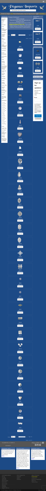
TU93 (38, 38)
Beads (18, 13)
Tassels (3, 126)
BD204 (20, 112)
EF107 (20, 335)
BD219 (20, 138)
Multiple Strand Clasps (4, 90)
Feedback (4, 486)
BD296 (20, 243)
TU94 (38, 25)
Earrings (29, 13)
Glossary (4, 485)
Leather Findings (3, 83)
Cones (3, 41)
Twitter (18, 478)
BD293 (20, 217)
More (3, 456)
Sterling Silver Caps (4, 105)
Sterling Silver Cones (4, 110)
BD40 (20, 283)
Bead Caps (3, 24)
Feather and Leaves (4, 71)
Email (35, 97)
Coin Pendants (3, 39)
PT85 (38, 67)
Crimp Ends (4, 50)
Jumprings (3, 78)
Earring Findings (3, 62)
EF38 (20, 427)
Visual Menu (42, 13)
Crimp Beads (4, 48)
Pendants (33, 13)
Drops (3, 59)
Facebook (19, 476)
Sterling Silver (4, 100)
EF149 (20, 375)
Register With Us (5, 488)
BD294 (20, 230)
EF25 (20, 401)
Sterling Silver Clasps (4, 108)
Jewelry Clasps (23, 13)
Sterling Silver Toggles (3, 112)
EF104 (20, 322)
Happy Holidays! (13, 17)
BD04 (20, 46)
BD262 (20, 151)
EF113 (20, 348)
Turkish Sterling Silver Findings (4, 132)
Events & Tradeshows (36, 479)
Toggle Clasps (4, 128)
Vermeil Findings (3, 136)
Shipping (4, 478)
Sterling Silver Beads (4, 103)
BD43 (20, 309)
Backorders (4, 482)
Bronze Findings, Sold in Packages (4, 29)
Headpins (3, 76)
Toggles (37, 13)
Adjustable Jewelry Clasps (4, 20)
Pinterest (19, 479)
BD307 (20, 270)
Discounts (4, 479)
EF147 (20, 362)
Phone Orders (5, 480)
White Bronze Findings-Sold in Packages (4, 139)
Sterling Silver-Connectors (4, 120)
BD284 (20, 191)
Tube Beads (4, 130)
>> (27, 35)
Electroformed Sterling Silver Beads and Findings (4, 67)
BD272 (20, 164)
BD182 (20, 59)
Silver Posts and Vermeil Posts (4, 97)
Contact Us (34, 478)
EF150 (20, 388)
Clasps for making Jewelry (3, 35)
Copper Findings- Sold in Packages (4, 45)
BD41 (20, 296)
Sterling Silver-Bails (4, 118)
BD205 (20, 125)
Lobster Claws (4, 85)
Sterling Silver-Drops (4, 123)
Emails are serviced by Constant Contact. (37, 112)
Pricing (3, 476)
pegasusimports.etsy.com (17, 24)
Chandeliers (4, 32)
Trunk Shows (34, 476)
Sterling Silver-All (3, 115)
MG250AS (38, 54)
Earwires (3, 64)
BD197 (20, 85)
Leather (3, 80)
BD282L (20, 178)
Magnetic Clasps (3, 87)
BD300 (20, 256)
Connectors (4, 42)
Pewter (3, 94)
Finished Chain (3, 74)
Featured (15, 13)
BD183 (20, 72)
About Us (34, 480)
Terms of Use (34, 482)
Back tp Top (42, 490)
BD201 (20, 99)
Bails (2, 22)
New (12, 13)
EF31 (20, 414)
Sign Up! (38, 115)
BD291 (20, 204)
